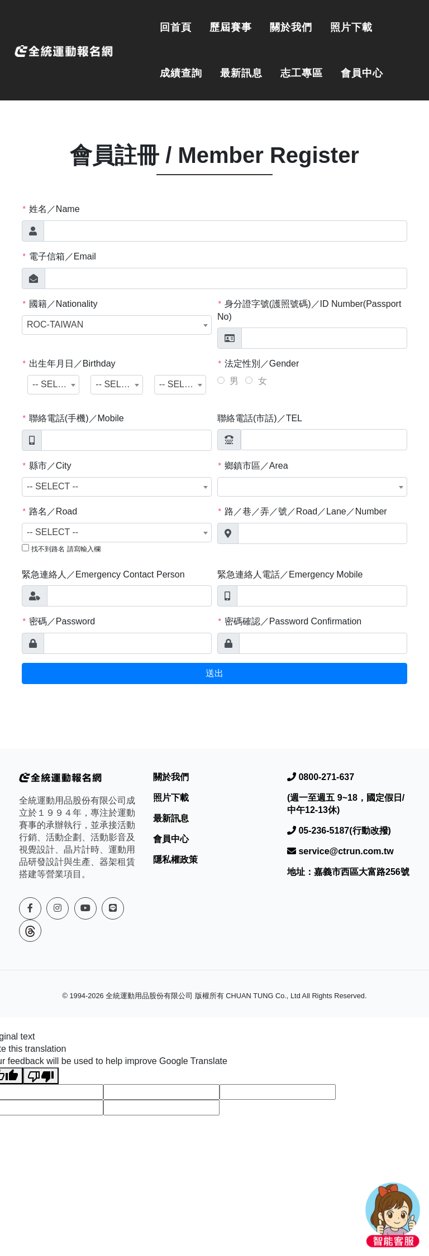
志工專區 (301, 73)
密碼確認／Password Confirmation (289, 622)
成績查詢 (181, 73)
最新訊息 (241, 73)
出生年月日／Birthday (69, 364)
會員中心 (362, 73)
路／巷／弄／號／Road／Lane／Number (302, 512)
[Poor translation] (41, 1075)
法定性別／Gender (258, 364)
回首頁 (176, 27)
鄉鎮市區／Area (252, 466)
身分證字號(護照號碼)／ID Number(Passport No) (309, 310)
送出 (214, 673)
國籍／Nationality (60, 304)
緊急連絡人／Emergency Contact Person (103, 574)
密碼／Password (58, 622)
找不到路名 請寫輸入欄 (65, 549)
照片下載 (351, 27)
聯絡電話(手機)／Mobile (73, 418)
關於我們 (291, 27)
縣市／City (46, 466)
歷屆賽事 (230, 27)
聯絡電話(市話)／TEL (259, 418)
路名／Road (49, 512)
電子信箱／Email (59, 257)
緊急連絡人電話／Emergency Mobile (290, 574)
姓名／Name (51, 209)
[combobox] (117, 325)
